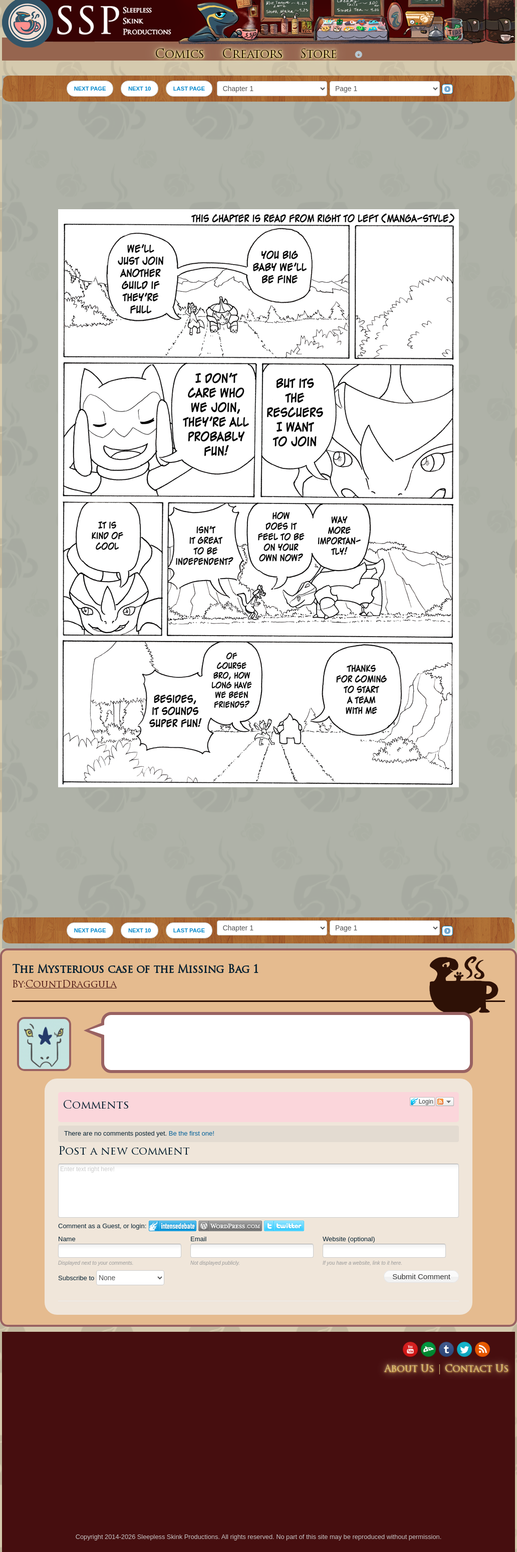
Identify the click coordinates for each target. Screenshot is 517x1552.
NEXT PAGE (90, 89)
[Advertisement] (259, 157)
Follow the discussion (445, 1101)
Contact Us (477, 1369)
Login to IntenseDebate (172, 1226)
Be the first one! (191, 1133)
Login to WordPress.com (230, 1226)
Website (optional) (349, 1239)
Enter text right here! (258, 1191)
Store (318, 55)
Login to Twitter (284, 1226)
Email (198, 1239)
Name (67, 1239)
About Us (409, 1369)
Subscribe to (111, 1278)
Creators (252, 55)
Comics (179, 55)
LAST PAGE (189, 89)
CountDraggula (71, 985)
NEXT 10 (139, 89)
